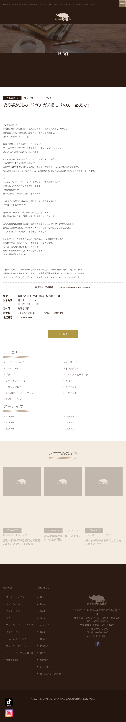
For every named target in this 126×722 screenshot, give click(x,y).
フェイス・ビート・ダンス (19, 625)
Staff (42, 611)
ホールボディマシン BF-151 (20, 653)
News (43, 639)
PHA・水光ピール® (16, 639)
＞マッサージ (70, 362)
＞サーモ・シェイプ (13, 362)
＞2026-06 (8, 416)
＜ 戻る (63, 334)
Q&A (42, 653)
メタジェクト (13, 632)
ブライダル (11, 618)
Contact (44, 660)
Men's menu (12, 660)
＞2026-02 (8, 428)
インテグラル (13, 611)
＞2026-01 (68, 428)
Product (44, 646)
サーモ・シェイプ (15, 597)
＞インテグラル (71, 368)
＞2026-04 (8, 422)
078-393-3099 (25, 317)
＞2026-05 (68, 416)
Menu (43, 604)
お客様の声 (46, 666)
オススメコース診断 (50, 673)
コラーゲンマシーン (16, 646)
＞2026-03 (68, 422)
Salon (43, 618)
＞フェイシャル (11, 368)
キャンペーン (47, 625)
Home (43, 597)
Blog (42, 632)
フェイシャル (13, 604)
